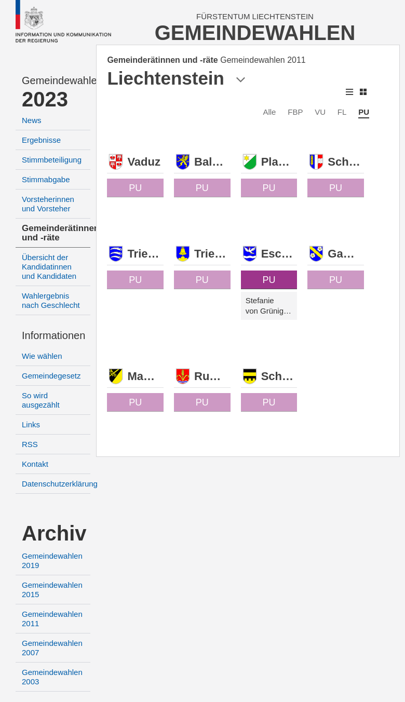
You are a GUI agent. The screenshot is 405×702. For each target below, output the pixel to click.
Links (31, 424)
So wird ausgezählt (41, 400)
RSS (30, 444)
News (32, 120)
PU (363, 111)
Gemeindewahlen (56, 80)
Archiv (54, 533)
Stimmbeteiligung (52, 159)
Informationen (53, 335)
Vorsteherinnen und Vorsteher (48, 204)
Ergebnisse (41, 140)
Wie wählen (42, 356)
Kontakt (35, 464)
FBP (295, 111)
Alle (269, 111)
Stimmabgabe (46, 179)
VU (320, 111)
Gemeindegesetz (51, 375)
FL (342, 111)
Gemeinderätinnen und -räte (60, 232)
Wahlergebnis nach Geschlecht (51, 300)
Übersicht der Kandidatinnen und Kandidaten (49, 266)
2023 (45, 99)
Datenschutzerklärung (60, 483)
